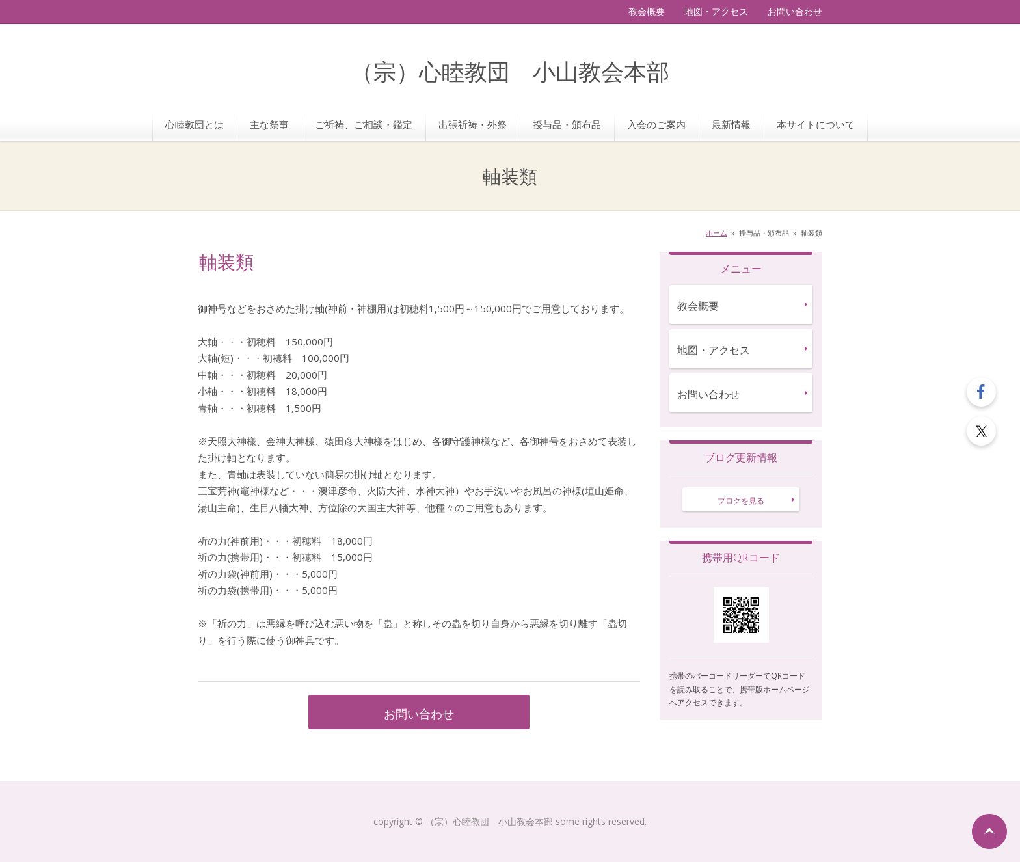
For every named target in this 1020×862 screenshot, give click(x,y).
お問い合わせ (795, 11)
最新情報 (731, 124)
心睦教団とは (194, 124)
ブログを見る (741, 500)
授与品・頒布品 (567, 124)
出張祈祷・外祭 (472, 124)
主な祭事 (269, 124)
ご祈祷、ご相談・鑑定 (363, 124)
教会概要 (646, 11)
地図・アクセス (716, 11)
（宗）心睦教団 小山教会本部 (510, 73)
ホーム (716, 232)
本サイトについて (816, 124)
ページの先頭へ (989, 831)
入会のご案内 (656, 124)
